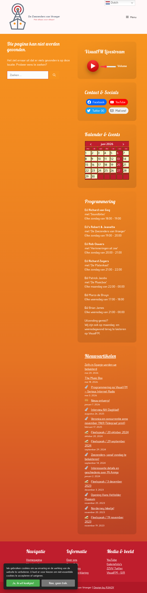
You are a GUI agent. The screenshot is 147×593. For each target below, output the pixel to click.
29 (88, 176)
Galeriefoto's (114, 564)
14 (126, 159)
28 (126, 171)
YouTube (112, 560)
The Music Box (93, 378)
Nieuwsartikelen (100, 356)
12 (113, 159)
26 (113, 171)
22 (88, 171)
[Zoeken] (54, 75)
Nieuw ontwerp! (100, 400)
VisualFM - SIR (116, 572)
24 (101, 171)
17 (101, 165)
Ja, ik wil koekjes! (23, 583)
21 (126, 165)
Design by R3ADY (103, 587)
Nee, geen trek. (58, 583)
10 (101, 159)
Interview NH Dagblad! (105, 409)
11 (107, 159)
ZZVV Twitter (115, 568)
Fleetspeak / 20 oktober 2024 (110, 432)
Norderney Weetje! (102, 508)
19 (113, 165)
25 (107, 171)
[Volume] (108, 66)
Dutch (112, 3)
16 (94, 165)
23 (94, 171)
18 (107, 165)
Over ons (71, 560)
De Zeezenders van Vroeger (44, 16)
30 (94, 176)
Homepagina (34, 560)
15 (88, 165)
